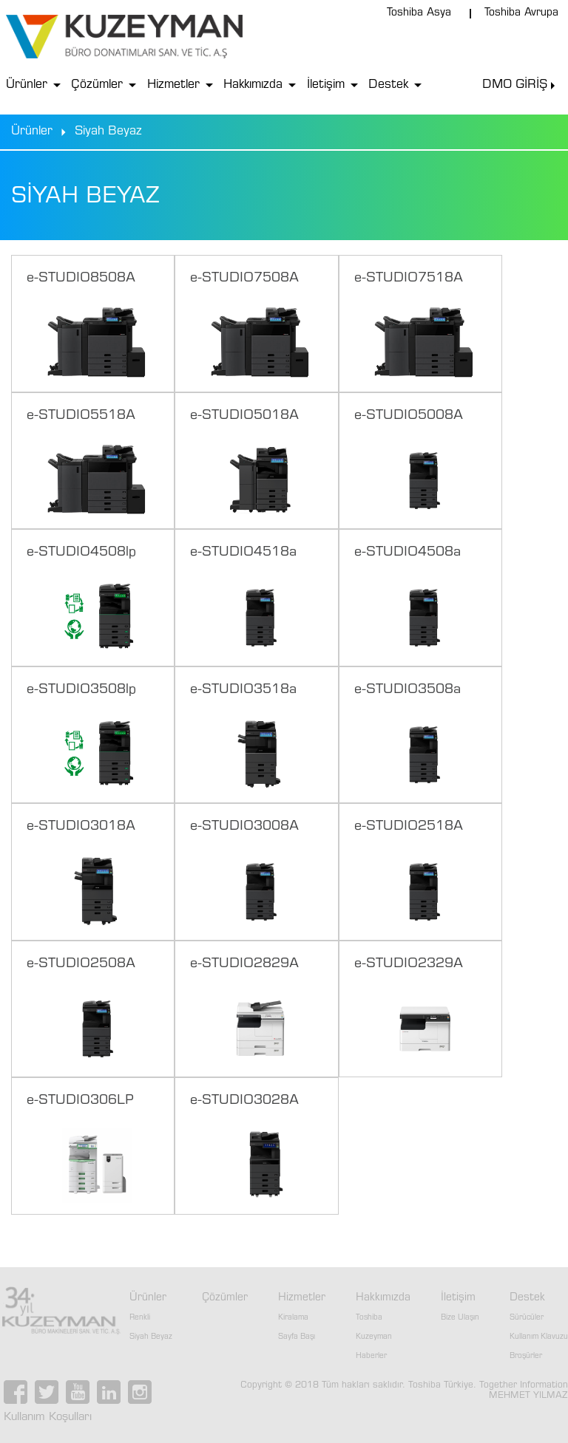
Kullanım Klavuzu (539, 1337)
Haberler (371, 1356)
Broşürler (526, 1356)
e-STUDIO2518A (408, 826)
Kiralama (293, 1318)
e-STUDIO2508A (81, 964)
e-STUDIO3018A (81, 826)
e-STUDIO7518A (408, 278)
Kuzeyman (374, 1337)
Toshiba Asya (419, 13)
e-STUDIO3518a (243, 690)
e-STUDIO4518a (243, 552)
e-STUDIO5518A (81, 416)
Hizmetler (173, 85)
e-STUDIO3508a (407, 690)
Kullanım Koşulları (48, 1417)
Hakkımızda (253, 85)
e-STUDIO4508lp (81, 552)
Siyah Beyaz (150, 1337)
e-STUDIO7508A (244, 278)
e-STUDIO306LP (80, 1101)
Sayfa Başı (296, 1337)
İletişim (326, 85)
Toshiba (369, 1318)
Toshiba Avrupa (521, 13)
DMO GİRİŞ (514, 85)
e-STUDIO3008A (244, 826)
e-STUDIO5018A (244, 416)
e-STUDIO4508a (407, 552)
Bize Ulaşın (460, 1318)
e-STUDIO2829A (244, 964)
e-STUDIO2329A (408, 964)
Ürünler (26, 85)
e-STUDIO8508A (81, 278)
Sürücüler (527, 1318)
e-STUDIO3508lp (81, 690)
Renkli (139, 1318)
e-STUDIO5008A (408, 416)
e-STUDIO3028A (244, 1101)
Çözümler (97, 85)
